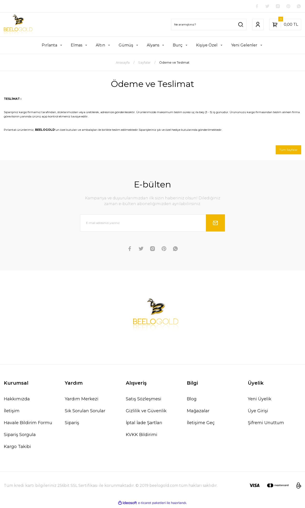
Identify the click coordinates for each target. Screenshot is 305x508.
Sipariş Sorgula (20, 436)
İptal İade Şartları (144, 424)
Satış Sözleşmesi (143, 400)
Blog (192, 400)
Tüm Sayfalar (287, 151)
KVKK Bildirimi (141, 436)
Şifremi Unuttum (266, 424)
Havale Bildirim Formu (28, 424)
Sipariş (72, 424)
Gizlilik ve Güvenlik (146, 412)
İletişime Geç (201, 424)
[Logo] (18, 25)
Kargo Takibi (17, 448)
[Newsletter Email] (152, 224)
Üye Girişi (258, 412)
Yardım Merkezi (81, 400)
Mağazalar (198, 412)
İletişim (12, 412)
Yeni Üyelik (259, 400)
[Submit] (215, 224)
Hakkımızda (17, 400)
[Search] (208, 25)
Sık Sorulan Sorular (85, 412)
